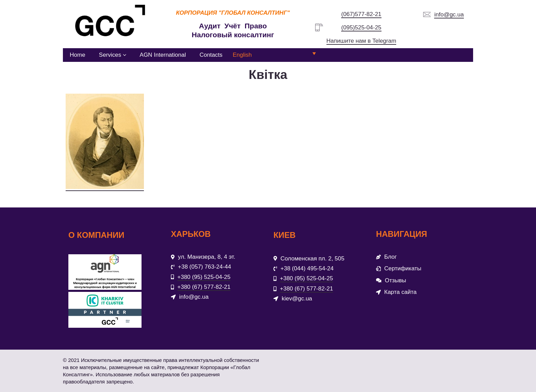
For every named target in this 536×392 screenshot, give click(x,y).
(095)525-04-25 (361, 27)
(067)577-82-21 (361, 14)
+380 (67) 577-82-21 (203, 287)
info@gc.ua (449, 14)
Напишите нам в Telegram (361, 41)
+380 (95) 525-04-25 (203, 277)
